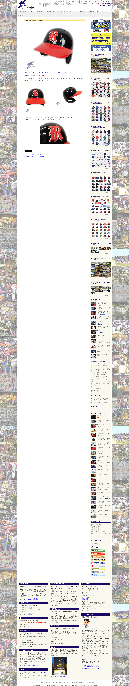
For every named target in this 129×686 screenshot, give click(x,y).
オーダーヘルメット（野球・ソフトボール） (102, 430)
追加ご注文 (60, 11)
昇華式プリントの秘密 (97, 526)
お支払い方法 (32, 614)
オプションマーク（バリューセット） (101, 402)
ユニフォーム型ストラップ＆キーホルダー (103, 497)
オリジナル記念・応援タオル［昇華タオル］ (103, 484)
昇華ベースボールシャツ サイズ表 (100, 382)
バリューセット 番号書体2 (98, 374)
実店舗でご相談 (94, 11)
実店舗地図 (85, 599)
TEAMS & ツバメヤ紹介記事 (92, 666)
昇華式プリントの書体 (97, 530)
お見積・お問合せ (22, 15)
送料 (29, 626)
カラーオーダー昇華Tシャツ (103, 475)
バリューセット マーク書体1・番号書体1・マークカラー (100, 369)
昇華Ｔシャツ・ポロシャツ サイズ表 (100, 533)
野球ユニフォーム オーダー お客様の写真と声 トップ (36, 156)
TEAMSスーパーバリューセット (103, 336)
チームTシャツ (100, 479)
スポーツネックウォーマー (103, 492)
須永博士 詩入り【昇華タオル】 (103, 515)
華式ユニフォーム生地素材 (98, 532)
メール (43, 672)
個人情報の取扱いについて (36, 665)
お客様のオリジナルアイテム (36, 154)
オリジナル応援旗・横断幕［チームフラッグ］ (103, 502)
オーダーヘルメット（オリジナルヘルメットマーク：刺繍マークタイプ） (48, 72)
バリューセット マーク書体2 (98, 372)
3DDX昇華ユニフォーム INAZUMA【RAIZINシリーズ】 (103, 304)
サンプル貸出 (67, 11)
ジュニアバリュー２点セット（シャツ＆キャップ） (103, 346)
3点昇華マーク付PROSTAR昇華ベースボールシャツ (103, 355)
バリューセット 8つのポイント (99, 364)
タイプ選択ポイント (39, 11)
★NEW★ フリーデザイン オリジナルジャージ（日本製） (103, 462)
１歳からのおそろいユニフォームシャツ (103, 452)
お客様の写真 (83, 11)
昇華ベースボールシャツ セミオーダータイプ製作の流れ (100, 387)
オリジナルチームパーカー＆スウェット (103, 466)
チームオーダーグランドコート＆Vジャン (103, 307)
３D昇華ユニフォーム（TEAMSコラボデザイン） (103, 323)
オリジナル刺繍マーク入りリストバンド (103, 434)
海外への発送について (97, 543)
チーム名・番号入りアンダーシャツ (103, 448)
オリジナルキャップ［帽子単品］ (103, 439)
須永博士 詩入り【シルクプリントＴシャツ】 (103, 506)
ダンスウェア (94, 409)
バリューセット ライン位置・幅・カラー (100, 366)
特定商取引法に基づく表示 (47, 682)
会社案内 (74, 682)
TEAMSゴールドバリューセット (103, 331)
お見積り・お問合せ (91, 682)
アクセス (103, 11)
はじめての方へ (29, 11)
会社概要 (86, 610)
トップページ (20, 11)
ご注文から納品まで (51, 11)
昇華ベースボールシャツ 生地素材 (100, 380)
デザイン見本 (75, 11)
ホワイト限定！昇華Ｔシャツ (103, 470)
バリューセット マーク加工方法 (99, 376)
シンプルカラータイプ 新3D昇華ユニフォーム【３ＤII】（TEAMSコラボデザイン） (103, 318)
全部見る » (108, 74)
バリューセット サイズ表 (97, 378)
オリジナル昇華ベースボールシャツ (103, 350)
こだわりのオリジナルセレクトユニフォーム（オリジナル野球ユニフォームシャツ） (103, 341)
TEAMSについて (89, 665)
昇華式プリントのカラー (97, 528)
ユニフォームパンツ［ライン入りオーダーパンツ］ (103, 443)
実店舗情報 (61, 676)
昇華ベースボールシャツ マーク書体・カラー (100, 384)
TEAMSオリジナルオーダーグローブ (103, 425)
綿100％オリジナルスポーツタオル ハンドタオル (103, 488)
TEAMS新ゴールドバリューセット (103, 327)
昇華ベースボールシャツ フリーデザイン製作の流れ (100, 391)
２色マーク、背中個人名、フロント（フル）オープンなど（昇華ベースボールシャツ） (101, 399)
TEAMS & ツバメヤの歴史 (91, 668)
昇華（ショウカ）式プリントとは (99, 524)
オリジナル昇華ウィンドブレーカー (103, 457)
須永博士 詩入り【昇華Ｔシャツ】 (103, 511)
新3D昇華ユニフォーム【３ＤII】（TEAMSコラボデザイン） (103, 313)
